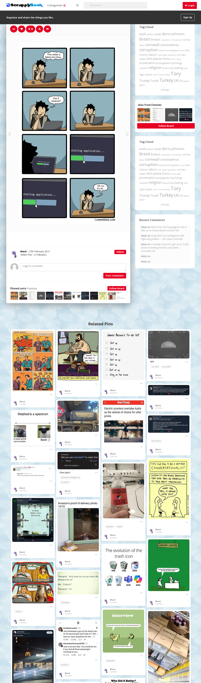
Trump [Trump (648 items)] (144, 80)
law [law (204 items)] (179, 55)
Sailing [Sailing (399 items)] (179, 68)
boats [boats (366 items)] (158, 34)
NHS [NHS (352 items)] (149, 59)
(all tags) (165, 89)
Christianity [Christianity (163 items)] (176, 40)
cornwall (166, 366)
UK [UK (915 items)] (176, 80)
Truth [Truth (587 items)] (154, 81)
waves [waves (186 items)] (186, 81)
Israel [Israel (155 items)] (182, 50)
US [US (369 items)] (181, 81)
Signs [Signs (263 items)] (142, 74)
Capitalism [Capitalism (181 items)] (166, 40)
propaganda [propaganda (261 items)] (162, 63)
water (119, 526)
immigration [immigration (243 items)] (173, 50)
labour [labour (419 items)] (153, 54)
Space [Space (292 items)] (149, 74)
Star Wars (156, 440)
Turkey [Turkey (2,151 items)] (166, 80)
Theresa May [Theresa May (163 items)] (164, 74)
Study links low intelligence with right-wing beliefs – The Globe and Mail (162, 237)
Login (191, 5)
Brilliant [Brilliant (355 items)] (155, 39)
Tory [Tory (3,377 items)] (176, 73)
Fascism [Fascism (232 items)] (162, 50)
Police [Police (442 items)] (166, 59)
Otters (19, 611)
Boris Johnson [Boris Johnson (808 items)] (173, 33)
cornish (155, 366)
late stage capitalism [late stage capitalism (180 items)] (167, 55)
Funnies (32, 288)
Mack (22, 401)
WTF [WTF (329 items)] (142, 85)
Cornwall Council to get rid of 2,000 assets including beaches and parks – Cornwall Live (165, 247)
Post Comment (115, 275)
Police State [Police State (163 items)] (176, 59)
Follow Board (116, 288)
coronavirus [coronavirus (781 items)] (169, 44)
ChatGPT (65, 482)
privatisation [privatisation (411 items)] (147, 63)
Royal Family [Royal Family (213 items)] (168, 68)
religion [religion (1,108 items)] (154, 67)
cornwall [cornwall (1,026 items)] (152, 44)
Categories (56, 5)
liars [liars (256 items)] (183, 54)
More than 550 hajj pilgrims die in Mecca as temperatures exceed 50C (164, 228)
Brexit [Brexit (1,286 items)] (144, 39)
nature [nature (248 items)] (142, 58)
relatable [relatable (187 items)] (143, 68)
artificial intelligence (70, 477)
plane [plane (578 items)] (157, 58)
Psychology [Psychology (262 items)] (176, 63)
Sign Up (187, 17)
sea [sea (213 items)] (185, 68)
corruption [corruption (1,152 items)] (148, 49)
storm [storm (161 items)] (155, 74)
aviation (110, 526)
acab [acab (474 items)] (142, 34)
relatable (65, 602)
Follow (120, 251)
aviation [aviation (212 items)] (150, 34)
